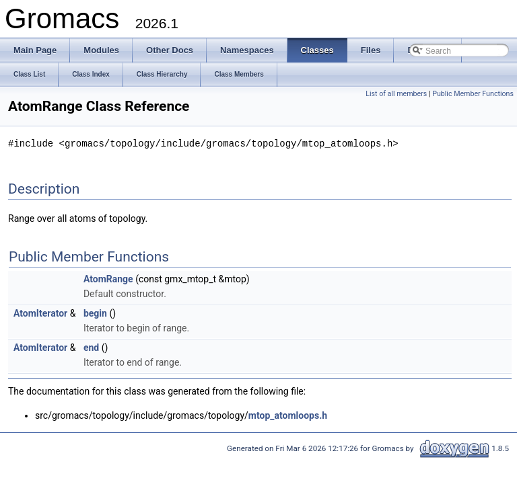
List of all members (396, 93)
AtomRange (108, 278)
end (91, 346)
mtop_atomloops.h (287, 414)
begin (95, 312)
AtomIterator (40, 312)
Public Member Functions (473, 93)
